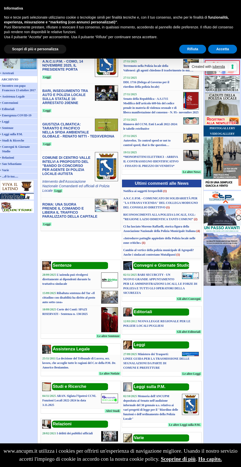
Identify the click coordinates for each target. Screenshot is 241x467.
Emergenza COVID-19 (16, 115)
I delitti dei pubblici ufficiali (75, 433)
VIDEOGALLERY (222, 133)
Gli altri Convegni (189, 299)
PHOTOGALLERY (222, 128)
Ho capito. (210, 459)
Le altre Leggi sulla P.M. (184, 425)
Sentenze (7, 128)
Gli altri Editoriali (188, 332)
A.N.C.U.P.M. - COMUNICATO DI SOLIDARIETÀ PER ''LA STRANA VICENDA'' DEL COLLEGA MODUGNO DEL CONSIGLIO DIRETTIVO (160, 203)
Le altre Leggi (192, 374)
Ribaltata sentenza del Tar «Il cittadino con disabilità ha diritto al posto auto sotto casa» (68, 297)
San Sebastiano (12, 164)
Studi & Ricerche (13, 140)
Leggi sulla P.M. (12, 134)
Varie (5, 170)
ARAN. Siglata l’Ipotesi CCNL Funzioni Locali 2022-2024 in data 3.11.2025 (69, 400)
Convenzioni (10, 103)
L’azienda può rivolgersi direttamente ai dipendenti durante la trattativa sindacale (66, 279)
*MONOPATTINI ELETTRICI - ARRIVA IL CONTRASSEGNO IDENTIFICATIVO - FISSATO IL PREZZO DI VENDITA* (150, 161)
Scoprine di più (178, 459)
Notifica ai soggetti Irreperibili (142, 191)
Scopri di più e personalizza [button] (35, 49)
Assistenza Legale (13, 96)
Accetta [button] (222, 49)
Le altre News (191, 172)
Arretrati (8, 73)
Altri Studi (112, 411)
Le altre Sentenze (108, 336)
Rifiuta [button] (192, 49)
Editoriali (8, 109)
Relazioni (8, 157)
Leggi (5, 121)
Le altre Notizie (109, 373)
